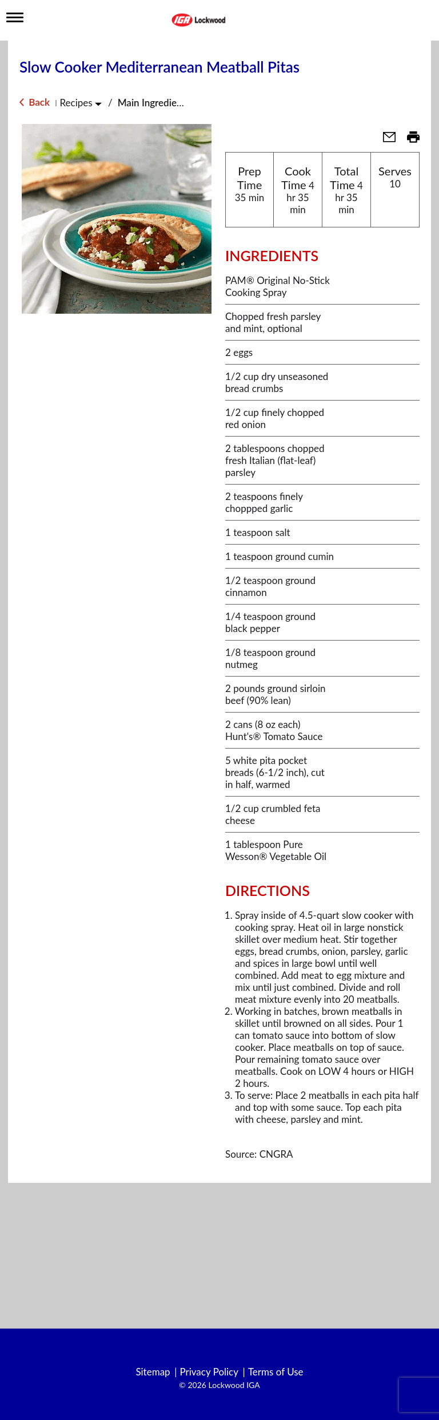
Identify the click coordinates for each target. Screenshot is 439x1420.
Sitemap (152, 1372)
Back (34, 102)
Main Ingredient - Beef (166, 103)
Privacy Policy (208, 1372)
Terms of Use (276, 1372)
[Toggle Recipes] (98, 103)
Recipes (75, 103)
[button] (385, 140)
